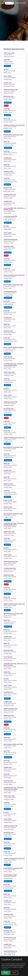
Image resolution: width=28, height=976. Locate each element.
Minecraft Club (8, 187)
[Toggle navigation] (2, 3)
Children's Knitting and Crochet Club (14, 125)
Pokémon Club (8, 500)
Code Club (7, 59)
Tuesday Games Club (10, 568)
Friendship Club (8, 692)
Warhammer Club (9, 96)
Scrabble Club (8, 82)
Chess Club (7, 118)
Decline (14, 972)
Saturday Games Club (10, 194)
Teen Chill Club (8, 357)
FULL (6, 105)
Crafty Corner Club (9, 53)
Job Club (6, 69)
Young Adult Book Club (10, 216)
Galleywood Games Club (10, 89)
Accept (5, 972)
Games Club (7, 672)
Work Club (7, 141)
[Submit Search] (12, 3)
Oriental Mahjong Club (10, 291)
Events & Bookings (21, 3)
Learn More (4, 968)
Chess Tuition (8, 76)
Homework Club (8, 171)
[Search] (8, 3)
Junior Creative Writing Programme (14, 347)
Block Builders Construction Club (13, 134)
